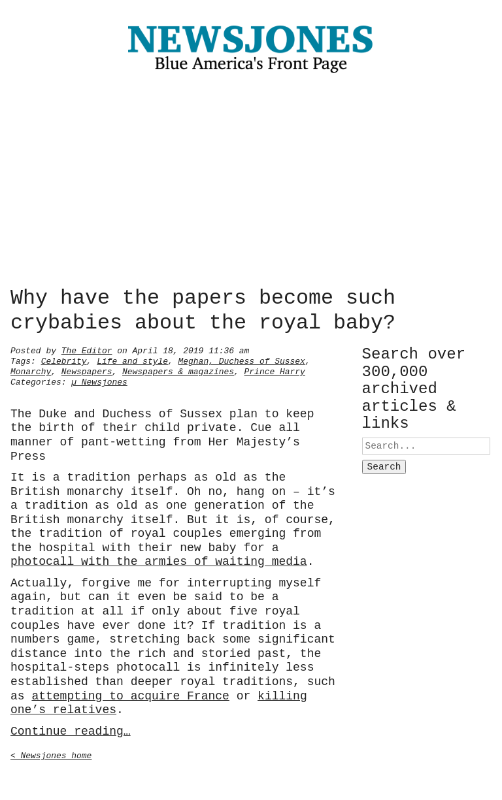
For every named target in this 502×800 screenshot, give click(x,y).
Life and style (132, 360)
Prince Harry (274, 370)
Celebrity (64, 360)
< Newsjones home (51, 754)
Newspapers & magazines (178, 370)
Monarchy (30, 370)
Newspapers (86, 370)
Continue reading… (70, 730)
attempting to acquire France (130, 695)
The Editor (86, 349)
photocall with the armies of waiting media (158, 560)
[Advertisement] (251, 182)
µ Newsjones (99, 381)
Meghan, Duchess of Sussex (241, 360)
